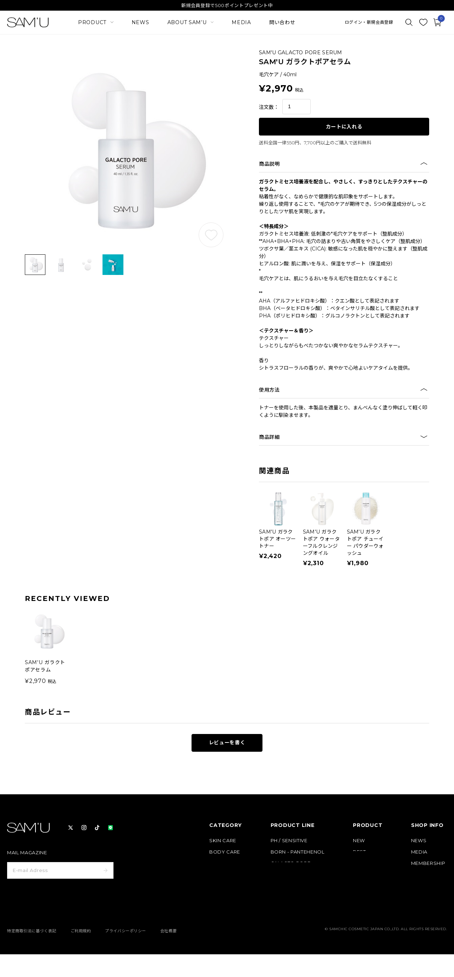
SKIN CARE (222, 840)
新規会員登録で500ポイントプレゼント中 (227, 5)
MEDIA (241, 22)
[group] (47, 647)
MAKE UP (220, 863)
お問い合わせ (425, 908)
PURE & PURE (287, 874)
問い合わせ (282, 22)
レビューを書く (227, 742)
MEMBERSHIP (428, 863)
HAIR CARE (222, 874)
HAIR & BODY (287, 886)
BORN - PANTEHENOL (298, 852)
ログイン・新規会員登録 (369, 22)
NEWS (140, 22)
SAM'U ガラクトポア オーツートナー (277, 539)
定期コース (365, 863)
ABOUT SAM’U (429, 874)
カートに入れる (344, 126)
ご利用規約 (81, 953)
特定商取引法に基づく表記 (31, 953)
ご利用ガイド (425, 886)
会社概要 (168, 953)
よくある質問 (425, 897)
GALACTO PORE (291, 863)
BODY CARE (224, 852)
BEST (359, 852)
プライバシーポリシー (125, 953)
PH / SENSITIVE (289, 840)
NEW (359, 840)
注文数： (269, 107)
